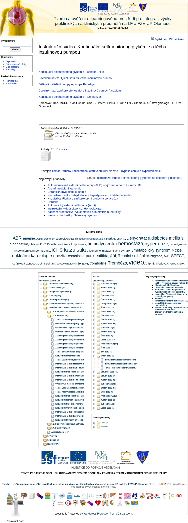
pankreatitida (97, 256)
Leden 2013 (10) (108, 340)
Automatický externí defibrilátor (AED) (72, 205)
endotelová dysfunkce (72, 244)
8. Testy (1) (52, 436)
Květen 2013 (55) (108, 324)
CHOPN (121, 238)
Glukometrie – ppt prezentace (69, 328)
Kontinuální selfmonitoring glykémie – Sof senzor (70, 96)
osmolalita (76, 256)
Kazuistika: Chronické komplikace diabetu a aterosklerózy (82, 408)
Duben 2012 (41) (108, 384)
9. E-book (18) (53, 440)
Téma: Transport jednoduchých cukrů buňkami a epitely (81, 320)
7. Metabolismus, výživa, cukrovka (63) (65, 308)
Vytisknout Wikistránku (169, 39)
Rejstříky (10, 69)
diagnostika (19, 244)
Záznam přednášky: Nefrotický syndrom (73, 215)
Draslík (51, 244)
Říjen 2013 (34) (107, 308)
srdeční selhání (45, 263)
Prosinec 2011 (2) (109, 396)
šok (181, 263)
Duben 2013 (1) (108, 328)
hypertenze (156, 243)
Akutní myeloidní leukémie (64, 188)
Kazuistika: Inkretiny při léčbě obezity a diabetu (77, 420)
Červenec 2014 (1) (109, 296)
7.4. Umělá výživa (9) (60, 428)
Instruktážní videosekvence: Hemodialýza (74, 208)
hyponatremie (41, 250)
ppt (113, 255)
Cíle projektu (13, 66)
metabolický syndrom (152, 250)
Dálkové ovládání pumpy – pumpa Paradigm (67, 84)
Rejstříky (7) (52, 444)
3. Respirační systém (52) (59, 292)
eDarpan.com (124, 513)
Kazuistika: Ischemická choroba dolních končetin (78, 400)
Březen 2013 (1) (108, 332)
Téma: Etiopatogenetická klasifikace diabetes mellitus (80, 388)
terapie (83, 263)
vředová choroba (167, 263)
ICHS (57, 249)
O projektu (11, 61)
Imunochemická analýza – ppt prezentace (74, 332)
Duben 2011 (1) (108, 404)
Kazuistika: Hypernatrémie (67, 356)
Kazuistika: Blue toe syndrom (69, 404)
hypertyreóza (178, 244)
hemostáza (130, 243)
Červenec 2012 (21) (109, 372)
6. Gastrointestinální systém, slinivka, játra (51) (69, 304)
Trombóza (117, 262)
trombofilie (98, 263)
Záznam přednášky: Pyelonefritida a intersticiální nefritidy (84, 212)
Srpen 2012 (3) (107, 356)
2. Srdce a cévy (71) (56, 288)
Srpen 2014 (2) (107, 292)
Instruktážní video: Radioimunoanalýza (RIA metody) (79, 368)
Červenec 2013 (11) (109, 316)
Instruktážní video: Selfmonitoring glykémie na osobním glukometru (139, 177)
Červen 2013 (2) (108, 320)
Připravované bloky (16, 64)
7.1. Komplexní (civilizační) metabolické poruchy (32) (75, 312)
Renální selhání (131, 256)
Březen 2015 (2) (108, 288)
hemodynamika (102, 243)
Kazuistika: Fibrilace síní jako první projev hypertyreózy (83, 198)
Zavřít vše (55, 281)
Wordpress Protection (96, 513)
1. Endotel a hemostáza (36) (60, 284)
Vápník (149, 263)
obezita (60, 255)
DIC (43, 244)
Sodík (167, 256)
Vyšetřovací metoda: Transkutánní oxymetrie (76, 384)
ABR (17, 238)
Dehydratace (138, 238)
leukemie (95, 250)
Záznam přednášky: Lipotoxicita (70, 336)
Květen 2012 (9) (108, 380)
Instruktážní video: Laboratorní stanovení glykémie (79, 416)
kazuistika (76, 250)
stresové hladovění (66, 263)
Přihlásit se (12, 80)
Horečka (53, 202)
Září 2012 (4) (106, 352)
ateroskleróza (65, 238)
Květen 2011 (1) (108, 400)
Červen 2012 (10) (108, 376)
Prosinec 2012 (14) (109, 344)
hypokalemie (22, 250)
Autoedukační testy (60, 432)
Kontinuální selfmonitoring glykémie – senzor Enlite (71, 71)
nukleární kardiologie (32, 255)
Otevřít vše (44, 281)
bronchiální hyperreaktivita (89, 238)
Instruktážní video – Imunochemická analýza (75, 412)
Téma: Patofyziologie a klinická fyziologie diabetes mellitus (82, 392)
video (136, 262)
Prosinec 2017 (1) (109, 284)
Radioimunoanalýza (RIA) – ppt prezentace (75, 324)
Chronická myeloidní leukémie (67, 191)
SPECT (177, 256)
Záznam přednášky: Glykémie (69, 344)
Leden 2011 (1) (107, 408)
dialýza (34, 244)
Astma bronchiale (45, 238)
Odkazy (104, 423)
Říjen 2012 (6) (107, 348)
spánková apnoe (23, 263)
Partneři (104, 427)
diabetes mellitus (167, 238)
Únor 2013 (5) (107, 336)
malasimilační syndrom (117, 250)
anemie (29, 238)
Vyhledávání (8, 40)
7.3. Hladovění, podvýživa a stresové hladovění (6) (74, 424)
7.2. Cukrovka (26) (59, 316)
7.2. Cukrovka (59, 149)
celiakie (109, 238)
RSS (166, 484)
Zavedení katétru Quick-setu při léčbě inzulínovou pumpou (76, 78)
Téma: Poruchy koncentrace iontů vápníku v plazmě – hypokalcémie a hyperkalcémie (106, 171)
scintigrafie (154, 256)
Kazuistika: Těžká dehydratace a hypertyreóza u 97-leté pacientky (90, 195)
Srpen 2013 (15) (108, 312)
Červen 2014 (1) (108, 300)
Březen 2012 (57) (108, 388)
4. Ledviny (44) (54, 296)
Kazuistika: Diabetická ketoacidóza (71, 372)
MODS (177, 250)
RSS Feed (11, 83)
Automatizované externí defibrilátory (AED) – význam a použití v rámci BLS (96, 185)
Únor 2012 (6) (107, 392)
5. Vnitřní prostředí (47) (58, 300)
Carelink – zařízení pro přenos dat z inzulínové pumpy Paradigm (80, 90)
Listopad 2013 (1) (109, 304)
